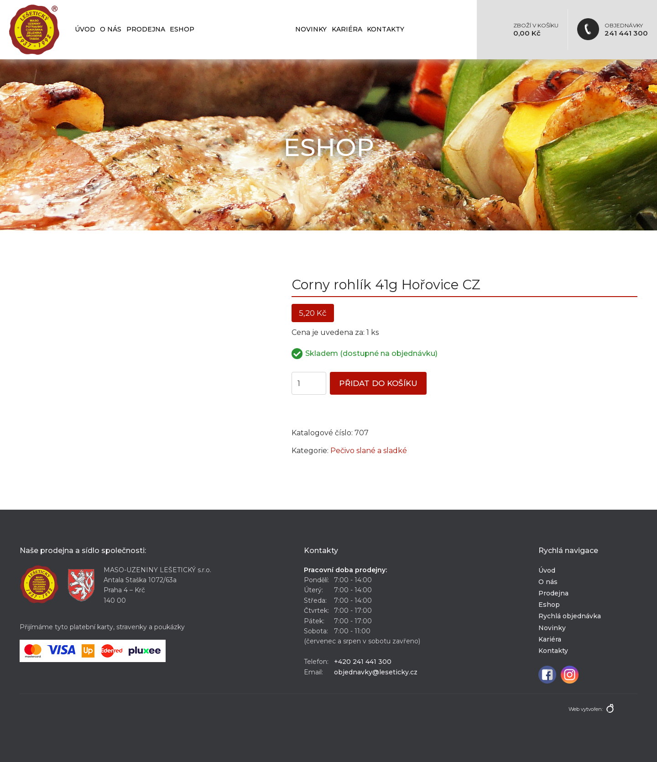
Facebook (547, 675)
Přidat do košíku (378, 383)
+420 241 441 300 (362, 662)
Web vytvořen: (585, 709)
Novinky (311, 29)
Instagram (570, 675)
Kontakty (385, 29)
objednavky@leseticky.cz (375, 672)
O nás (110, 29)
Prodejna (145, 29)
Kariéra (347, 29)
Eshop (182, 29)
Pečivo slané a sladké (368, 450)
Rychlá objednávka (245, 29)
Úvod (85, 29)
